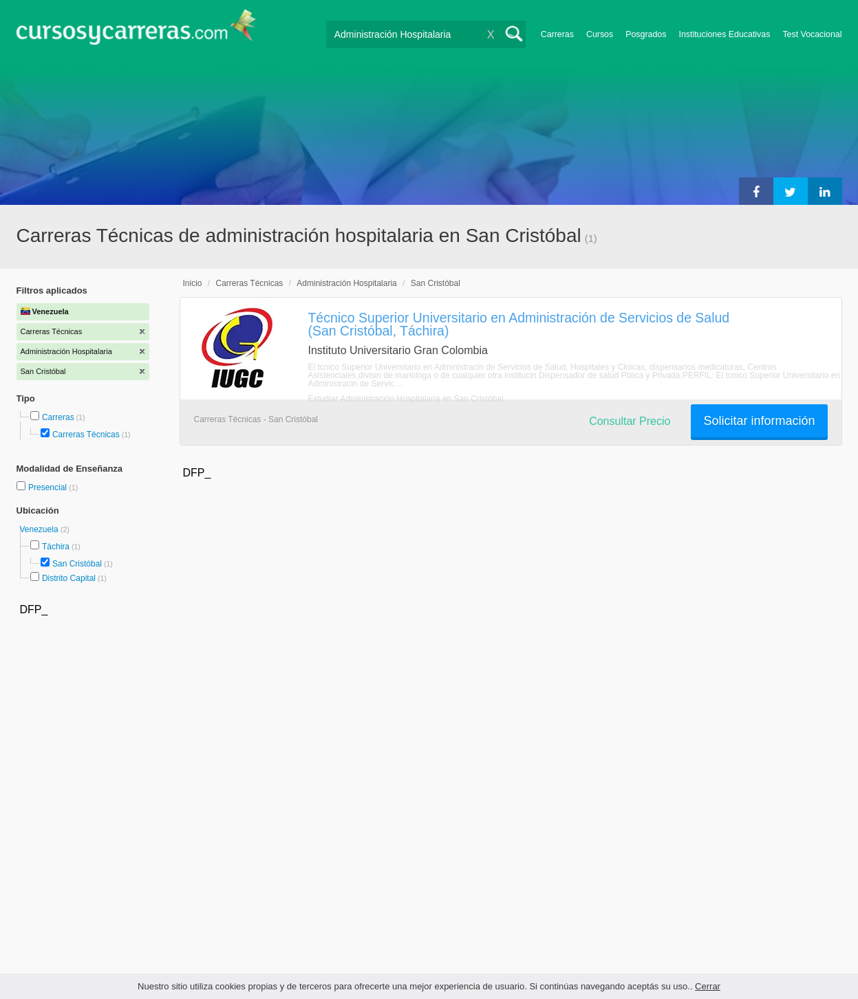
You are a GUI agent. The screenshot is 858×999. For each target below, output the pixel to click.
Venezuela (40, 529)
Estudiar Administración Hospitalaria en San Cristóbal (406, 399)
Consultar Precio (629, 421)
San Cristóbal (77, 564)
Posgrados (645, 34)
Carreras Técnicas (86, 434)
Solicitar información (759, 421)
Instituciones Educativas (724, 34)
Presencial (48, 487)
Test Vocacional (811, 34)
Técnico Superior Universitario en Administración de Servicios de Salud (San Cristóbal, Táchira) (519, 324)
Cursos (599, 34)
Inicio (192, 283)
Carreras (557, 34)
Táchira (55, 546)
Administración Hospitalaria (346, 283)
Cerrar (707, 986)
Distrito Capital (69, 578)
